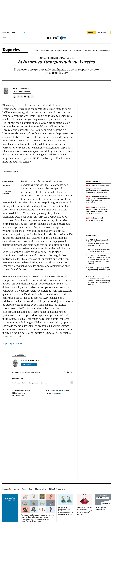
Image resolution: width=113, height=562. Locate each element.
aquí (59, 393)
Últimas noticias (105, 50)
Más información (18, 395)
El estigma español (6, 192)
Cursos (16, 489)
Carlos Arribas (20, 88)
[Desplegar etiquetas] (71, 382)
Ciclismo (57, 50)
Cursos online (27, 489)
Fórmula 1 (64, 50)
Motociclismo (74, 50)
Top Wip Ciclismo (12, 343)
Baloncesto (44, 50)
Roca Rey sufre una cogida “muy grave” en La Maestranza (99, 250)
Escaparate (6, 489)
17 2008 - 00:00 (23, 91)
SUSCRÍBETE (91, 32)
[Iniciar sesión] (104, 32)
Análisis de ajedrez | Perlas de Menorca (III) (96, 219)
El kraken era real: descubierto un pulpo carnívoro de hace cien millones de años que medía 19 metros (99, 270)
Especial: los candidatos (11, 171)
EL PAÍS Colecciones (57, 489)
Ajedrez (95, 50)
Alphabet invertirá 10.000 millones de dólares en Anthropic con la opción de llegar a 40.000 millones (97, 210)
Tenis (51, 50)
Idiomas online (40, 489)
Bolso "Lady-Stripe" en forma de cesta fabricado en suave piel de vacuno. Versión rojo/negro (84, 511)
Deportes (11, 50)
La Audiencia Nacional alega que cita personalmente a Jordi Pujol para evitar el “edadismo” (98, 200)
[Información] (73, 58)
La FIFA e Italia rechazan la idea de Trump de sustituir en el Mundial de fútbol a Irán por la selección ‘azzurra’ (98, 242)
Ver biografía (29, 364)
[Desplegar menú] (4, 38)
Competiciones (34, 383)
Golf (81, 50)
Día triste (6, 186)
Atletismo (88, 50)
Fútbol (36, 50)
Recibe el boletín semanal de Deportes (27, 372)
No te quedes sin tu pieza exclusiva (101, 508)
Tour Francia (16, 383)
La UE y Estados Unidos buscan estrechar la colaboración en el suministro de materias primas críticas (97, 189)
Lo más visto (91, 235)
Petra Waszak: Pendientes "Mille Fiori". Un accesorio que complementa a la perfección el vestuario (65, 511)
